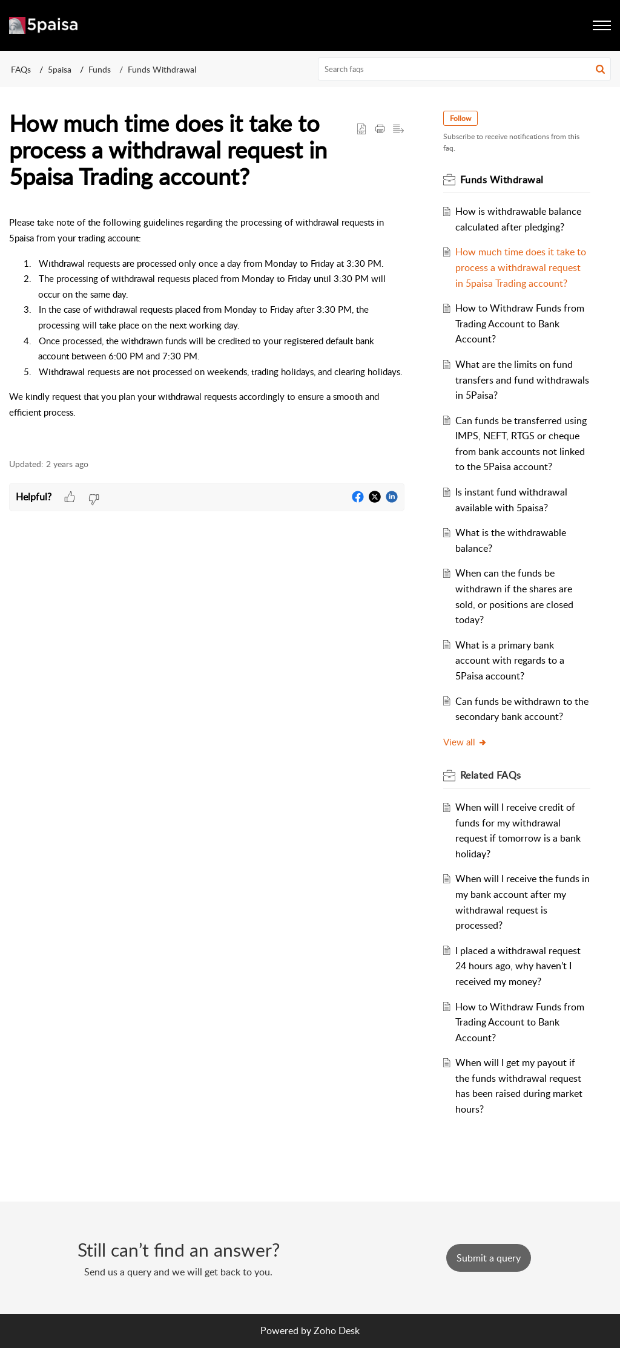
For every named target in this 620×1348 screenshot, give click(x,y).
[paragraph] (206, 330)
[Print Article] (380, 129)
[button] (600, 69)
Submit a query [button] (489, 1258)
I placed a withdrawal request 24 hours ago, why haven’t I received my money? (518, 966)
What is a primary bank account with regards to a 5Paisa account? (509, 660)
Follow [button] (460, 118)
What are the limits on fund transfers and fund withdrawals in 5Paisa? (522, 380)
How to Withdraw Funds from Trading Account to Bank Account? (519, 323)
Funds (99, 69)
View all (465, 742)
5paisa (59, 69)
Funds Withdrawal (162, 69)
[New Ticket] (488, 1258)
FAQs (21, 69)
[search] (465, 68)
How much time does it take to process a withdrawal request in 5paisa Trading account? (520, 267)
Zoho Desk (337, 1330)
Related (490, 775)
